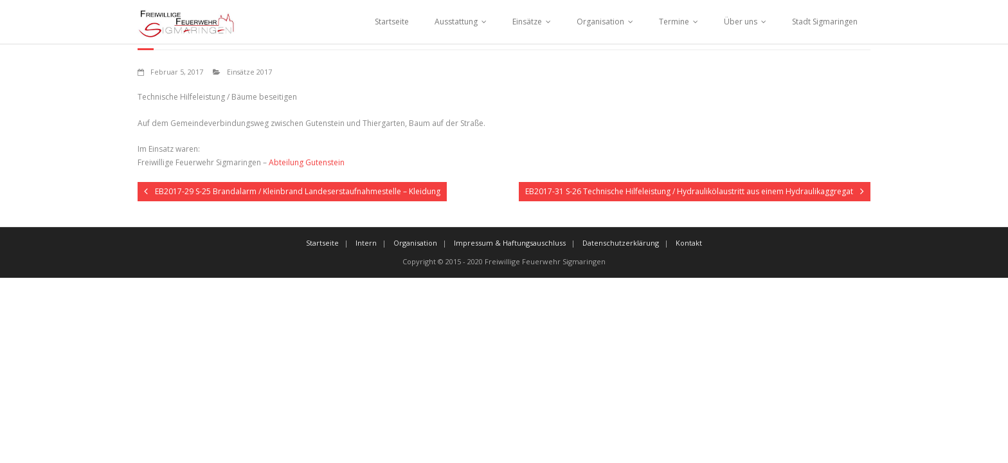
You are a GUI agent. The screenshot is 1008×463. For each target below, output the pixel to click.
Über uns (740, 21)
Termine (674, 21)
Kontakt (689, 243)
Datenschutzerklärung (620, 243)
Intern (366, 243)
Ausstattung (456, 21)
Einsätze (527, 21)
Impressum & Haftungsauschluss (510, 243)
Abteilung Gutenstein (307, 162)
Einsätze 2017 (249, 72)
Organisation (600, 21)
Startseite (392, 21)
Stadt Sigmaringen (825, 21)
